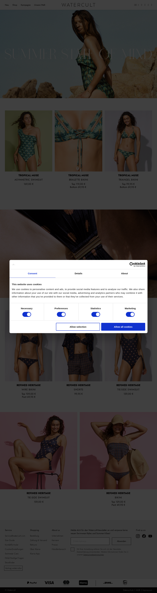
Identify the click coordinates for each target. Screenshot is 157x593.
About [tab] (124, 273)
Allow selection (78, 326)
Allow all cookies (123, 326)
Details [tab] (78, 273)
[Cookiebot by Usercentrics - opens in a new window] (131, 264)
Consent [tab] (32, 273)
